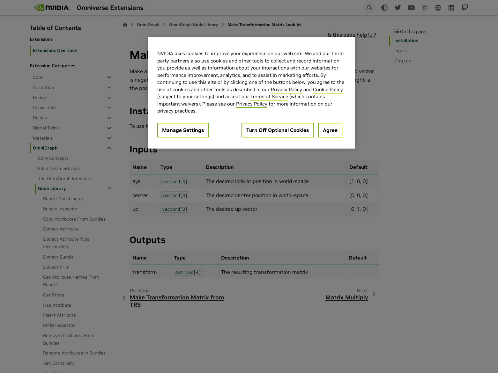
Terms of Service (269, 96)
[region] (251, 93)
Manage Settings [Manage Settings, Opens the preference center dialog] (183, 130)
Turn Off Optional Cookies (277, 130)
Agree (330, 130)
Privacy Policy (286, 89)
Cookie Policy (328, 89)
